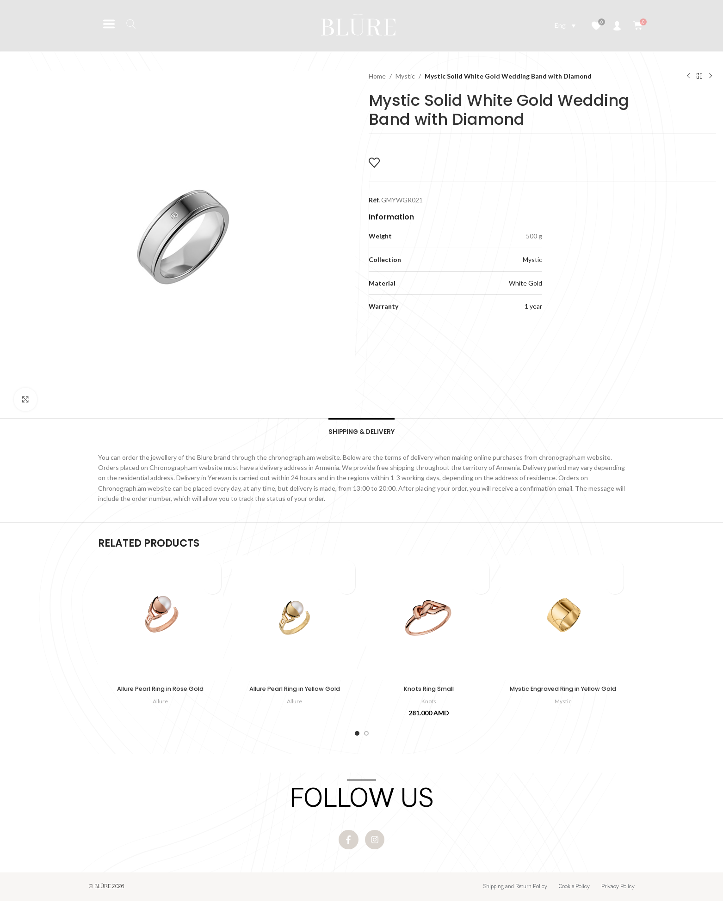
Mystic (405, 76)
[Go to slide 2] (366, 736)
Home (377, 76)
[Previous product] (688, 76)
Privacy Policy (618, 893)
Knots (428, 704)
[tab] (361, 432)
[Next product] (710, 76)
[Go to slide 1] (357, 736)
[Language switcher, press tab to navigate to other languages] (565, 25)
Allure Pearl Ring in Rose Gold (160, 692)
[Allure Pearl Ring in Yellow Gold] (294, 621)
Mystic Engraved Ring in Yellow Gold (563, 697)
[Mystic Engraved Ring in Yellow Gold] (563, 621)
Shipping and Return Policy (515, 893)
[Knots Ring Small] (428, 621)
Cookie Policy (574, 893)
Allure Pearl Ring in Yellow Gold (294, 692)
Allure (160, 704)
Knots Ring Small (429, 692)
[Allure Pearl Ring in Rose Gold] (160, 621)
